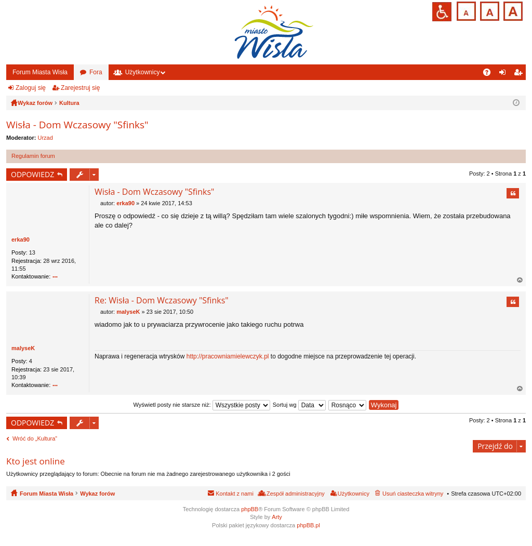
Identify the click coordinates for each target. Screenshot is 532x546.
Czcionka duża (512, 10)
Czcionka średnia (488, 10)
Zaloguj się (31, 87)
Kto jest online (35, 461)
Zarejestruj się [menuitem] (520, 74)
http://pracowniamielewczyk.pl (228, 356)
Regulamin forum (33, 156)
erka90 (20, 239)
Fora (95, 72)
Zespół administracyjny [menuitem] (296, 493)
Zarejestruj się (80, 87)
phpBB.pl (308, 525)
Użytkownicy (142, 72)
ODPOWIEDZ (32, 174)
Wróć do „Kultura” (34, 438)
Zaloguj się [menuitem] (504, 74)
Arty (277, 517)
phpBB (249, 509)
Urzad (45, 138)
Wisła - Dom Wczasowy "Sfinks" (77, 124)
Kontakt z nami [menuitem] (235, 493)
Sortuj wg (299, 405)
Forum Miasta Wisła (40, 72)
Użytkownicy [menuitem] (353, 493)
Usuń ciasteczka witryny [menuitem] (412, 493)
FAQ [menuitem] (490, 74)
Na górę (520, 280)
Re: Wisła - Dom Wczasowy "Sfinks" (162, 300)
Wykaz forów (97, 493)
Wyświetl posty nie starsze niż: (202, 405)
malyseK (23, 348)
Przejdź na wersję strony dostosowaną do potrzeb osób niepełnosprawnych (441, 11)
